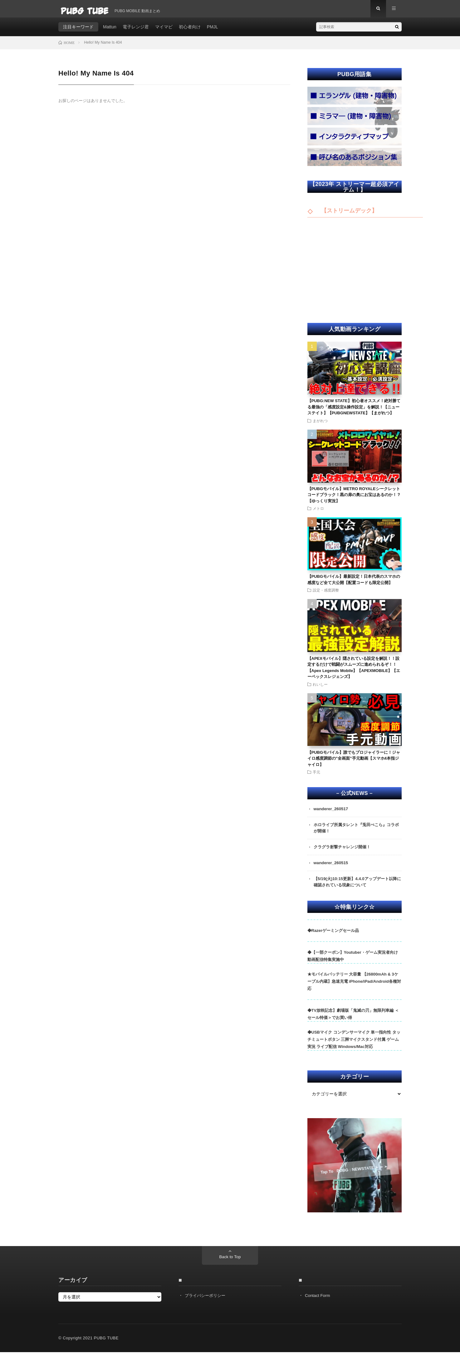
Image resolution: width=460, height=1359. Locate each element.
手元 (316, 776)
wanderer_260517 (332, 813)
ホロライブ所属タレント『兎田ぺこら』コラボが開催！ (357, 833)
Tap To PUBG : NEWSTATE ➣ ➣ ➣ (354, 1176)
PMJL (212, 31)
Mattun (109, 31)
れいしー (320, 688)
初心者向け (190, 31)
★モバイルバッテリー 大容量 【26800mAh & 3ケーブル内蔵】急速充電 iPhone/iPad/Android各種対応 (354, 988)
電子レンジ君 (136, 31)
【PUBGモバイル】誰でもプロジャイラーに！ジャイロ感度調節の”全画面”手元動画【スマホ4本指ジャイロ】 (353, 762)
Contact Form (318, 1302)
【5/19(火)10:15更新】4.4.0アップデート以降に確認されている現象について (356, 888)
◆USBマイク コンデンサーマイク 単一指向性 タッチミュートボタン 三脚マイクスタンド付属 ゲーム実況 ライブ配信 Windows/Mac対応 (353, 1046)
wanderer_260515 (332, 868)
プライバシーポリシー (206, 1302)
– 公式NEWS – (354, 798)
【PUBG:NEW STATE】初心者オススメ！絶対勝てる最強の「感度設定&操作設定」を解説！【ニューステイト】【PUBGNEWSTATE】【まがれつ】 (354, 411)
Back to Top (230, 1263)
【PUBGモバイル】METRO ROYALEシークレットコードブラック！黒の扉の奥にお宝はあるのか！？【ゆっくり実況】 (354, 499)
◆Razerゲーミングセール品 (333, 937)
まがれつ (320, 425)
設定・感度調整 (326, 595)
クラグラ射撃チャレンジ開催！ (344, 852)
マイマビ (164, 31)
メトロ (318, 512)
